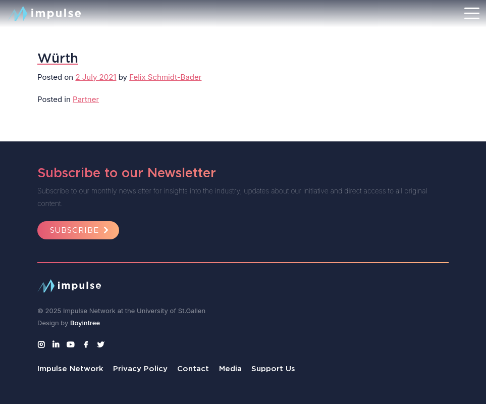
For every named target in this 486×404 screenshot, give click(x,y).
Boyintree (85, 323)
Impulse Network (70, 368)
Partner (86, 99)
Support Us (273, 368)
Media (230, 368)
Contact (193, 368)
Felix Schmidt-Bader (165, 77)
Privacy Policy (140, 368)
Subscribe (81, 230)
